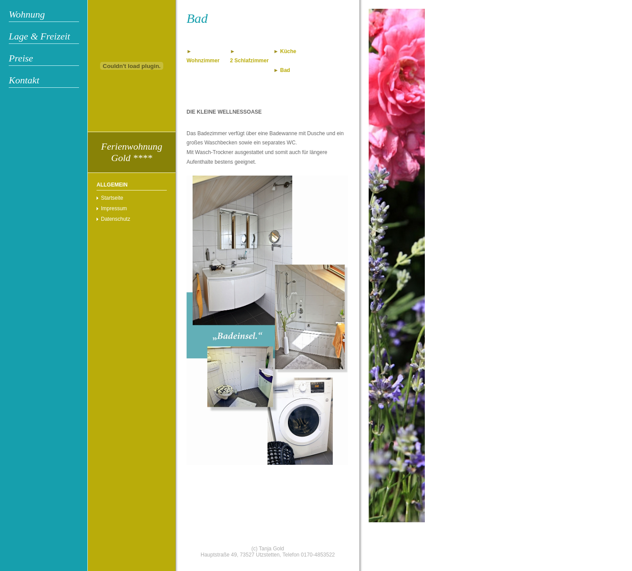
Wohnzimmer (203, 60)
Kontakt (24, 80)
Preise (21, 58)
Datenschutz (115, 219)
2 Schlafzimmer (249, 60)
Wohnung (27, 14)
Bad (285, 70)
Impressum (114, 208)
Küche (288, 51)
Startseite (112, 198)
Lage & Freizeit (39, 36)
